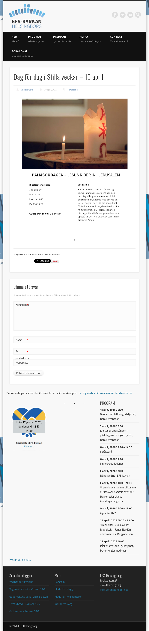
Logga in (60, 582)
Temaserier (72, 89)
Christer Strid (27, 89)
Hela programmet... (20, 559)
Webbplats (22, 362)
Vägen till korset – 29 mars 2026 (27, 589)
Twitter (123, 15)
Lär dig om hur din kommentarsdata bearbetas (105, 393)
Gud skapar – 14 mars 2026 (24, 611)
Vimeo (130, 15)
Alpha (90, 39)
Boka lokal (22, 53)
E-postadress (22, 354)
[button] (29, 426)
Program (36, 39)
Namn (22, 340)
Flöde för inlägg (64, 589)
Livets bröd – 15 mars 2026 (24, 604)
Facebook (115, 15)
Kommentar (22, 305)
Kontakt (119, 39)
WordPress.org (63, 604)
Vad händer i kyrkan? (21, 582)
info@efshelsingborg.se (114, 589)
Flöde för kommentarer (68, 596)
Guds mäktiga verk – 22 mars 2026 (28, 596)
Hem (15, 39)
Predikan (62, 39)
